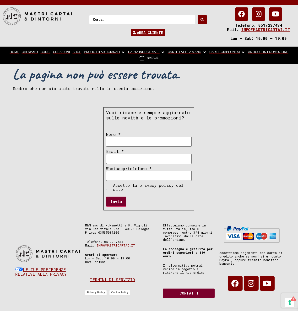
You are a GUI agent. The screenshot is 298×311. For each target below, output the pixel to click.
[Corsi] (45, 52)
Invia (116, 201)
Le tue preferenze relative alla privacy (41, 272)
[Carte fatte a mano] (187, 52)
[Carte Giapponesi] (227, 52)
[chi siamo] (30, 52)
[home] (14, 52)
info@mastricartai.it (265, 29)
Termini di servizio (112, 279)
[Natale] (149, 58)
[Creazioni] (61, 52)
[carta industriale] (146, 52)
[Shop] (77, 52)
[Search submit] (202, 19)
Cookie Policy (119, 292)
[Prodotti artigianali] (104, 52)
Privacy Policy (96, 292)
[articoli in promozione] (268, 52)
